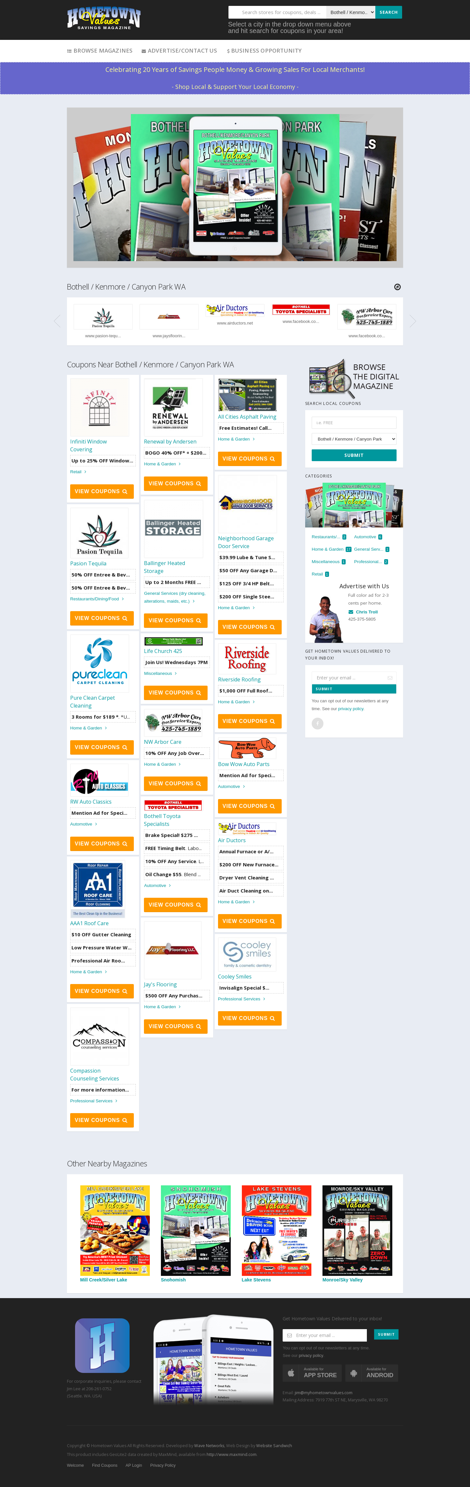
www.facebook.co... (301, 321)
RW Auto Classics (91, 801)
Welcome (75, 1465)
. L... (174, 861)
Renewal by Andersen (170, 441)
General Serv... (371, 549)
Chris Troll (363, 612)
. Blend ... (173, 874)
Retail (79, 471)
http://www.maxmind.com (232, 1454)
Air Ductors (232, 840)
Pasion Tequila (88, 563)
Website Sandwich (273, 1445)
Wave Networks (208, 1445)
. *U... (100, 716)
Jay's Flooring (160, 984)
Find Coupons (105, 1465)
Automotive (232, 786)
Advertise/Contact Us (179, 50)
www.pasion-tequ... (103, 335)
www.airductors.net (235, 323)
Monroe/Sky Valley (357, 1233)
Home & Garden (163, 463)
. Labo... (173, 848)
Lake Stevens (277, 1233)
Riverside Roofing (239, 679)
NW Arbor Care (162, 741)
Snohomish (196, 1233)
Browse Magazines (100, 50)
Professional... (371, 561)
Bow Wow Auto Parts (244, 764)
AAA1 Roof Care (89, 923)
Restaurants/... (329, 537)
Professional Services (242, 998)
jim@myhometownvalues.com (323, 1392)
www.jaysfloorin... (169, 335)
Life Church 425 (163, 651)
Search (389, 12)
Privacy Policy (163, 1465)
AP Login (134, 1465)
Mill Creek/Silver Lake (115, 1233)
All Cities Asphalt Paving (247, 416)
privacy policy (350, 708)
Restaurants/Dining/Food (98, 598)
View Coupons (101, 491)
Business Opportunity (264, 50)
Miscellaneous (161, 673)
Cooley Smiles (235, 976)
